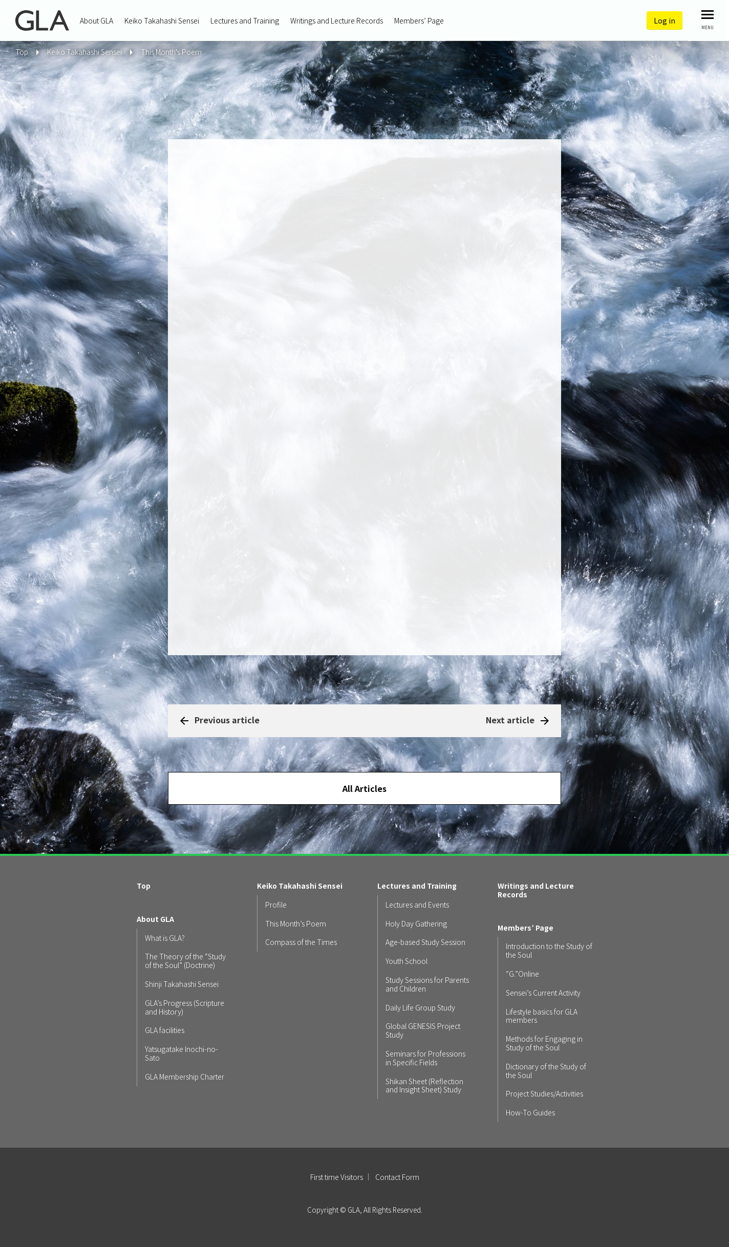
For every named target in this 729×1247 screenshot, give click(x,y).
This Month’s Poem (295, 923)
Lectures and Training (244, 20)
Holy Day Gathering (416, 923)
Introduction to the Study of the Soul (549, 950)
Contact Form (397, 1176)
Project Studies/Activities (544, 1093)
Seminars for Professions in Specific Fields (425, 1058)
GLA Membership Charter (184, 1076)
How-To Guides (530, 1112)
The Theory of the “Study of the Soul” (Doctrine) (185, 961)
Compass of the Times (301, 942)
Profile (276, 904)
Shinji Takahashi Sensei (182, 984)
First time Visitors (336, 1176)
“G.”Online (522, 974)
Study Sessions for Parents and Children (427, 984)
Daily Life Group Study (420, 1007)
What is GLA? (165, 938)
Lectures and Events (417, 904)
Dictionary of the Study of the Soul (546, 1071)
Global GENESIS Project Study (422, 1030)
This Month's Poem (171, 52)
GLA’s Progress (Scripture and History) (184, 1007)
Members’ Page (419, 20)
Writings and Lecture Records (336, 20)
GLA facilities (164, 1030)
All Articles (364, 788)
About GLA (96, 20)
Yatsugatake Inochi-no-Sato (181, 1053)
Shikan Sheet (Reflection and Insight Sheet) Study (424, 1085)
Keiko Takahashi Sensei (161, 20)
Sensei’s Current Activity (543, 992)
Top (144, 885)
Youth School (406, 961)
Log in (664, 20)
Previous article (227, 720)
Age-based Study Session (425, 942)
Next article (510, 720)
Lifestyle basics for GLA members (541, 1016)
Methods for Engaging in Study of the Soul (544, 1043)
